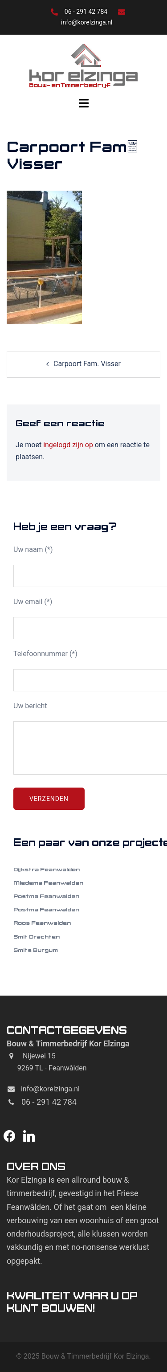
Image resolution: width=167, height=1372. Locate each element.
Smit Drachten (36, 936)
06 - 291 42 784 (87, 11)
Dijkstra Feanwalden (46, 869)
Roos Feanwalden (42, 922)
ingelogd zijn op (68, 445)
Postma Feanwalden (46, 896)
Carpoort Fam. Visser (87, 363)
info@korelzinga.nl (86, 22)
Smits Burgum (35, 950)
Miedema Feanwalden (48, 882)
